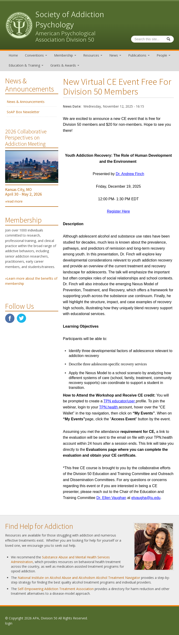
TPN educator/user (119, 401)
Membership (65, 55)
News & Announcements (26, 101)
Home (13, 55)
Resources (92, 55)
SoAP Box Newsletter (23, 112)
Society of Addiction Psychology (69, 19)
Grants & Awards (64, 65)
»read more (14, 201)
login (8, 623)
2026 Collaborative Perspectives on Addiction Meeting (26, 137)
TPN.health (108, 407)
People (163, 55)
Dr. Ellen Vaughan (111, 498)
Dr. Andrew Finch (130, 174)
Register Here (118, 211)
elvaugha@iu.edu (145, 498)
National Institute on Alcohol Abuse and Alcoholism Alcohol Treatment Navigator (79, 577)
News (115, 55)
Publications (139, 55)
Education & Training (26, 65)
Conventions (36, 55)
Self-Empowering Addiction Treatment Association (56, 589)
